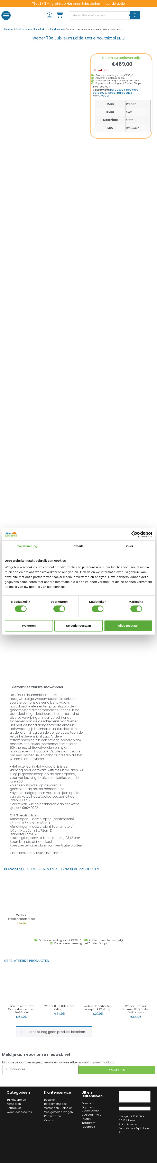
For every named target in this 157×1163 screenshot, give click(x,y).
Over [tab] (129, 546)
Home (8, 29)
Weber (104, 95)
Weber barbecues (120, 92)
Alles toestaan (128, 625)
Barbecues (24, 29)
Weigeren (29, 625)
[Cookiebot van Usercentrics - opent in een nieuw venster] (134, 534)
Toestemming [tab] (27, 546)
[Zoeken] (135, 15)
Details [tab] (78, 546)
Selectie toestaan (78, 625)
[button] (6, 15)
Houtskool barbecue (49, 29)
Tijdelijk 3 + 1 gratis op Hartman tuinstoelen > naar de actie (78, 3)
